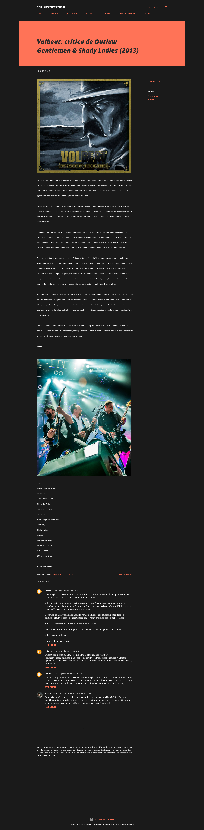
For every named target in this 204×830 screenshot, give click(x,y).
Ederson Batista (52, 693)
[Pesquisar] (154, 7)
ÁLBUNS (53, 13)
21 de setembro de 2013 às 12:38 (76, 693)
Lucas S (48, 591)
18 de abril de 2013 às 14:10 (67, 651)
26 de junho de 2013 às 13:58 (69, 674)
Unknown (49, 651)
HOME (39, 13)
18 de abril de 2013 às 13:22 (65, 591)
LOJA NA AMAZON (127, 13)
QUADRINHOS (70, 13)
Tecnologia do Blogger (102, 819)
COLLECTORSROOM (50, 7)
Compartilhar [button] (155, 81)
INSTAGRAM (89, 13)
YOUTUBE (107, 13)
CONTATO (147, 13)
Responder (51, 645)
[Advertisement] (81, 778)
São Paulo (49, 674)
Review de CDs (153, 96)
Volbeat (151, 99)
